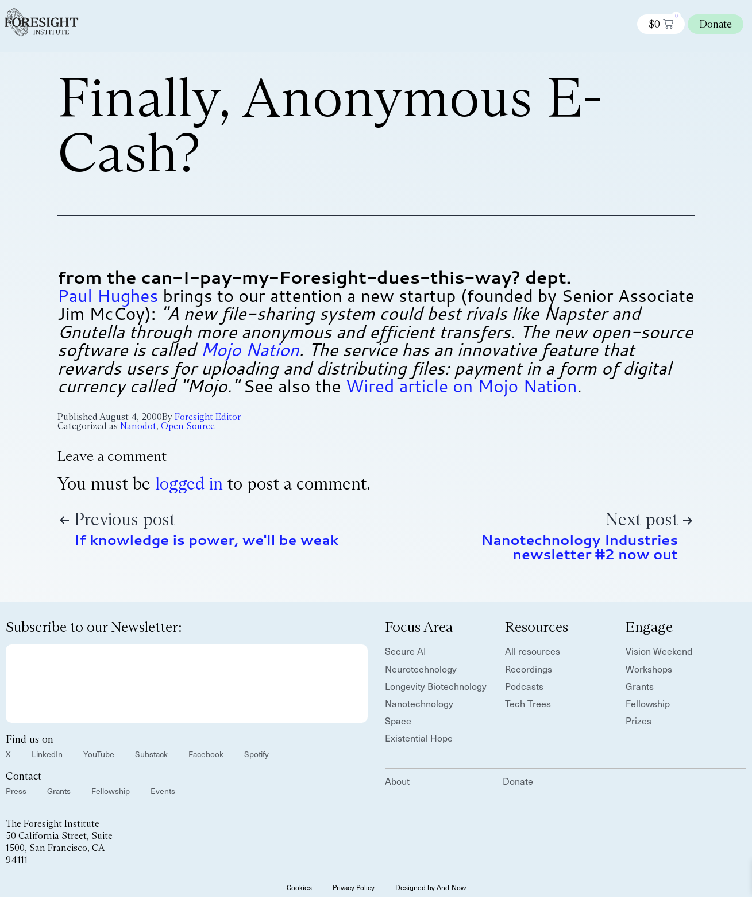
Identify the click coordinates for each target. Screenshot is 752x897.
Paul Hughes (107, 295)
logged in (189, 483)
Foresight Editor (208, 416)
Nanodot (138, 426)
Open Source (188, 426)
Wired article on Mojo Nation (461, 385)
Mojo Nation (249, 349)
